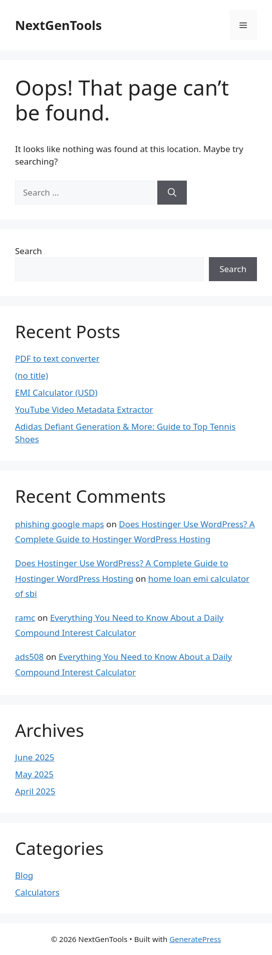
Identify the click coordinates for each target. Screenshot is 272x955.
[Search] (172, 193)
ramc (25, 617)
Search (28, 251)
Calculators (37, 892)
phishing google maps (59, 524)
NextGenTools (58, 25)
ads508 (29, 656)
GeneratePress (195, 939)
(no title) (31, 375)
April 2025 (35, 791)
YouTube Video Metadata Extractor (84, 409)
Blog (24, 875)
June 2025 (35, 757)
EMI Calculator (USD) (56, 392)
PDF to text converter (57, 358)
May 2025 (34, 774)
